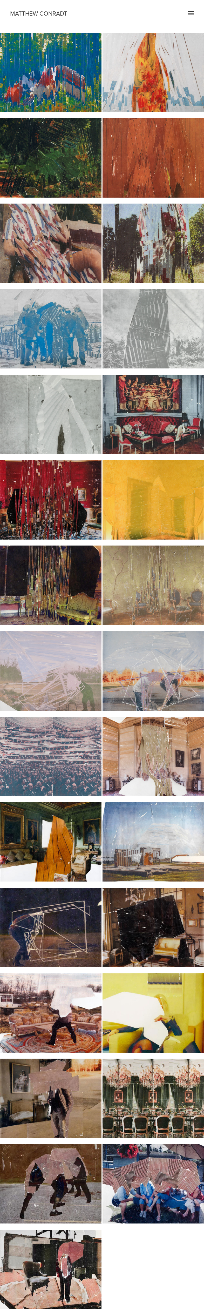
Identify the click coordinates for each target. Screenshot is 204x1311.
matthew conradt (38, 13)
